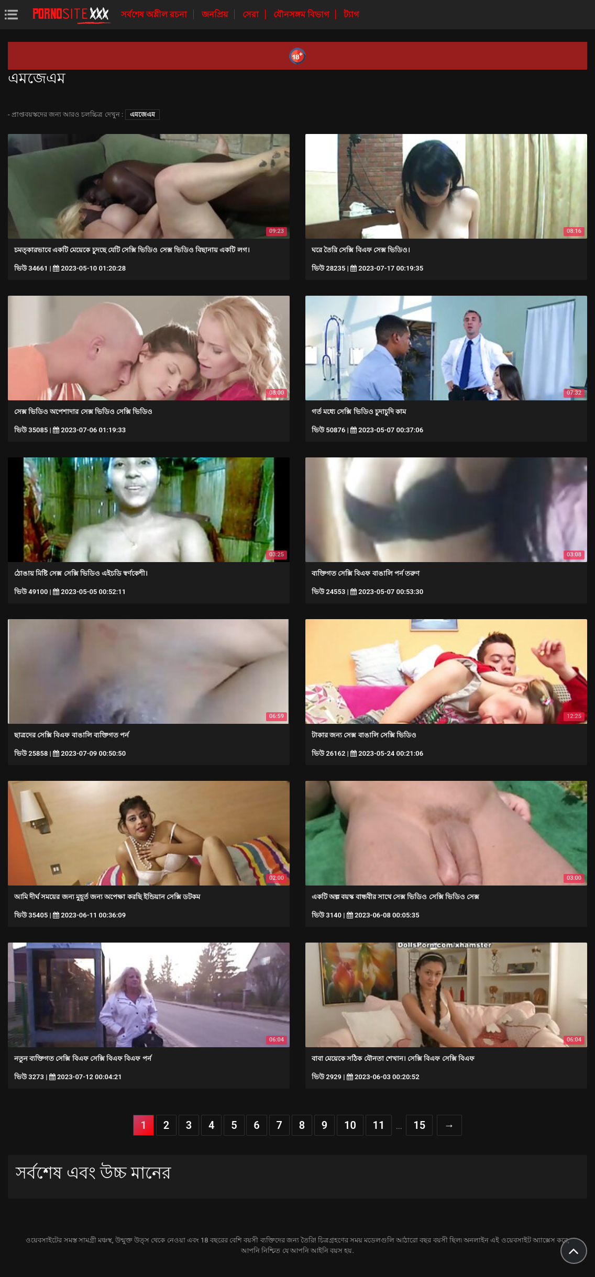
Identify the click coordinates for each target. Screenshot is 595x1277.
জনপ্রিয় (216, 14)
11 (379, 1125)
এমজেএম (142, 114)
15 (419, 1125)
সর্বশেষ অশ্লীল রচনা (155, 14)
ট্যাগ (351, 14)
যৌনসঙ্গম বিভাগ (302, 14)
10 (350, 1125)
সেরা (252, 14)
